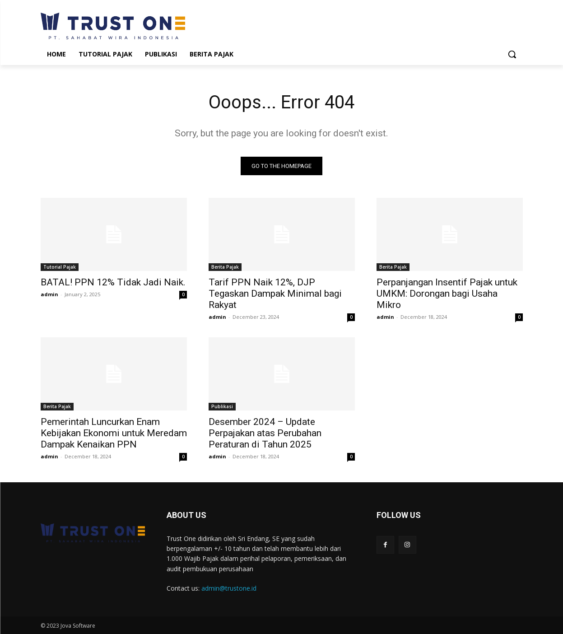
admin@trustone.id (228, 588)
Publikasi (222, 406)
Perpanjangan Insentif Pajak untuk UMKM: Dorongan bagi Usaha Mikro (447, 293)
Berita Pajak (225, 267)
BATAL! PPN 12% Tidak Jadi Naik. (113, 282)
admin (49, 294)
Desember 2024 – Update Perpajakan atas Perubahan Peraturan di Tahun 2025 (265, 433)
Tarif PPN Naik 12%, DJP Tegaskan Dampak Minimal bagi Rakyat (275, 293)
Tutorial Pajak (59, 267)
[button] (512, 54)
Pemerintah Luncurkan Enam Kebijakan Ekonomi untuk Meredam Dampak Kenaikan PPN (114, 433)
